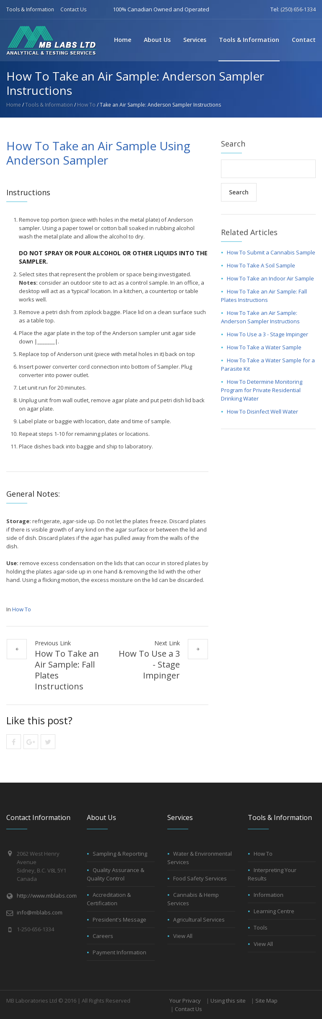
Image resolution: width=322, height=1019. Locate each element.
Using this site (228, 1000)
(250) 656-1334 (298, 9)
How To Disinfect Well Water (262, 411)
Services (194, 40)
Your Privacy (185, 1000)
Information (268, 895)
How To (86, 104)
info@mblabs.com (39, 912)
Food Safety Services (200, 878)
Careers (103, 936)
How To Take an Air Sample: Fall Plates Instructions (67, 670)
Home (122, 40)
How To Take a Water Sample (264, 347)
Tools (260, 927)
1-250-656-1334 (35, 929)
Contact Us (73, 9)
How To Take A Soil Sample (261, 265)
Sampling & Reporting (120, 853)
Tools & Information (30, 9)
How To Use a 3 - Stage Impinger (149, 664)
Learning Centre (274, 911)
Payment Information (119, 952)
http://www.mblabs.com (47, 895)
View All (182, 936)
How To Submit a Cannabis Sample (271, 252)
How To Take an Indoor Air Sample (270, 278)
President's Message (119, 919)
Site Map (266, 1000)
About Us (157, 40)
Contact (304, 40)
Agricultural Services (199, 919)
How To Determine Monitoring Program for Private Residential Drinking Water (261, 390)
